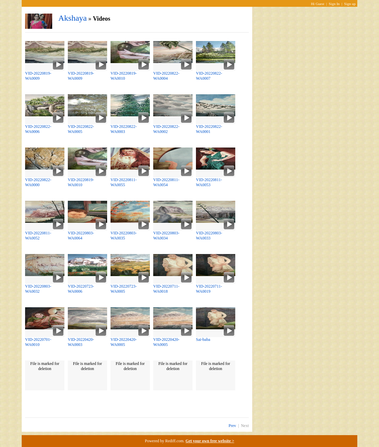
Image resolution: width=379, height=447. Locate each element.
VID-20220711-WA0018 (166, 289)
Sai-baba (203, 339)
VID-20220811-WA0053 (209, 182)
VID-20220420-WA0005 (124, 342)
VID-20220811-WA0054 (166, 182)
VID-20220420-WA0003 (81, 342)
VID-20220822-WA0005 (81, 129)
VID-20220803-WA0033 (209, 235)
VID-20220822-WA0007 (209, 76)
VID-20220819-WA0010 (124, 76)
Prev (232, 425)
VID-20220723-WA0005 (124, 289)
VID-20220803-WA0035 (124, 235)
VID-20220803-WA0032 (38, 289)
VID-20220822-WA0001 (209, 129)
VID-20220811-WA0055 (124, 182)
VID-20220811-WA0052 (38, 235)
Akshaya (72, 18)
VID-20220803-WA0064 (81, 235)
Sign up (350, 4)
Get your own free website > (209, 441)
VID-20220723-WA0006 (81, 289)
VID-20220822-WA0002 (166, 129)
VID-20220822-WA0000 (38, 182)
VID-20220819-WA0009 (38, 76)
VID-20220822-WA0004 (166, 76)
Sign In (334, 4)
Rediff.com (174, 441)
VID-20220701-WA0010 (38, 342)
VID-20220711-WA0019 (209, 289)
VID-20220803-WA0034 (166, 235)
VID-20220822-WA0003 (124, 129)
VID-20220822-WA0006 (38, 129)
